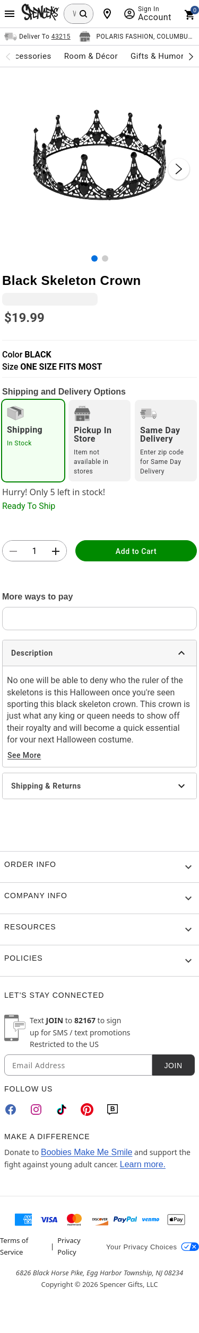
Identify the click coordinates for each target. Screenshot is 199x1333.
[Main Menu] (9, 13)
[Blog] (112, 1109)
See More (24, 755)
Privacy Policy (68, 1246)
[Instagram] (36, 1109)
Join (173, 1065)
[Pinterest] (87, 1109)
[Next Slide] (178, 169)
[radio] (33, 440)
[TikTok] (61, 1109)
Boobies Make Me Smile (87, 1152)
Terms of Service (14, 1246)
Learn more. (143, 1164)
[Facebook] (10, 1109)
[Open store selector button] (137, 36)
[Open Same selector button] (37, 36)
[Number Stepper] (34, 551)
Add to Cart (136, 551)
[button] (99, 158)
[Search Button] (83, 13)
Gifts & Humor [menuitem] (157, 56)
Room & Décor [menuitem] (91, 56)
